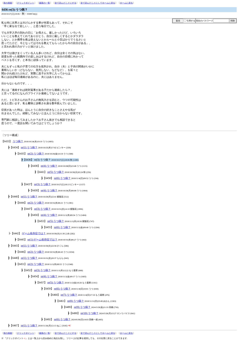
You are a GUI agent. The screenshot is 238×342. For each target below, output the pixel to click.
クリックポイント (25, 3)
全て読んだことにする (65, 3)
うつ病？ (18, 141)
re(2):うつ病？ (36, 153)
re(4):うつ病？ (49, 165)
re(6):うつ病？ (62, 178)
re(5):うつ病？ (55, 172)
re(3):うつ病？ (42, 184)
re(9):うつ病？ (82, 307)
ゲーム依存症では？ (34, 233)
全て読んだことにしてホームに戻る (98, 3)
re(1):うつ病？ (29, 147)
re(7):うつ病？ (69, 294)
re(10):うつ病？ (90, 313)
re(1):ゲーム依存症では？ (42, 239)
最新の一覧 (44, 3)
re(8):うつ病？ (75, 301)
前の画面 (7, 3)
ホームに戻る (126, 3)
